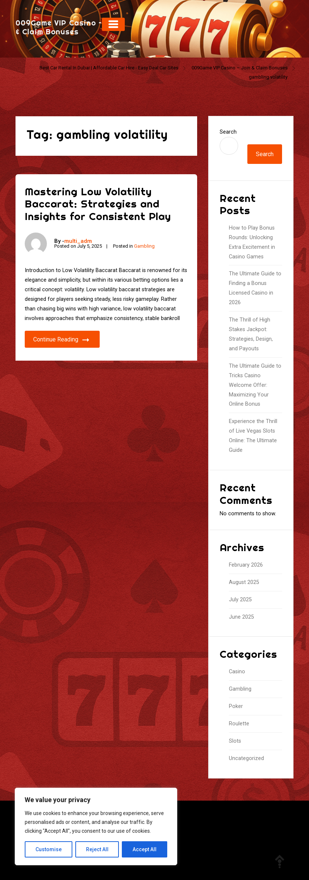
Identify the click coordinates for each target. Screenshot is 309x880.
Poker (236, 706)
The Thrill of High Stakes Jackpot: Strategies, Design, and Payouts (251, 334)
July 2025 (240, 600)
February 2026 (246, 565)
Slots (235, 741)
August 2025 (244, 582)
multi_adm (78, 241)
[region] (96, 826)
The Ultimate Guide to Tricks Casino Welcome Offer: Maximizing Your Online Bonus (255, 385)
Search (228, 132)
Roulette (239, 724)
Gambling (144, 246)
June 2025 (241, 617)
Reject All (97, 849)
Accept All (145, 849)
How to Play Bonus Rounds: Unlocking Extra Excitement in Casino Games (252, 242)
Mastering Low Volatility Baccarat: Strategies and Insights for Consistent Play (98, 204)
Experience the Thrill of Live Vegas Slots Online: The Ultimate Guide (253, 435)
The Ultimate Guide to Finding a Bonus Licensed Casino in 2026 (255, 288)
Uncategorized (246, 758)
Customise (48, 849)
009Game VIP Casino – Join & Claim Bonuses (68, 27)
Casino (237, 671)
